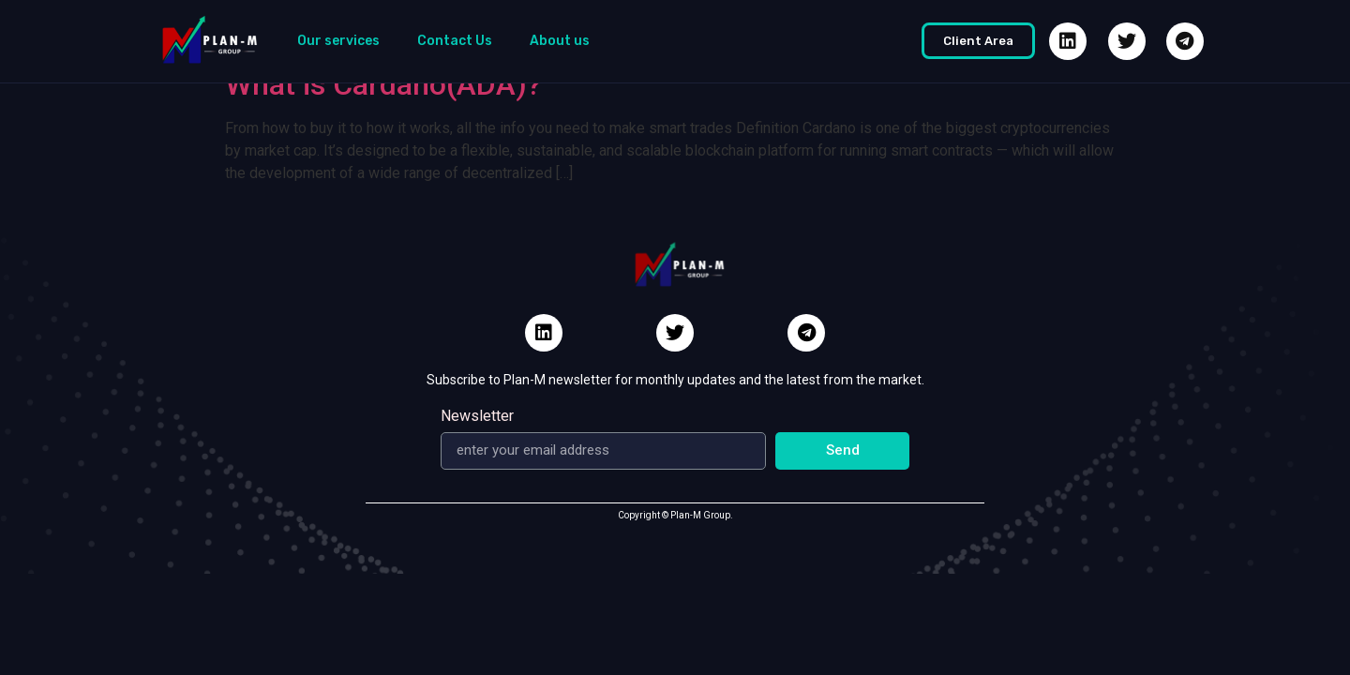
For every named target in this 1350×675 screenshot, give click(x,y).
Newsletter (477, 417)
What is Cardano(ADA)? (383, 84)
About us (560, 41)
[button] (978, 40)
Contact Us (454, 41)
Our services (338, 41)
